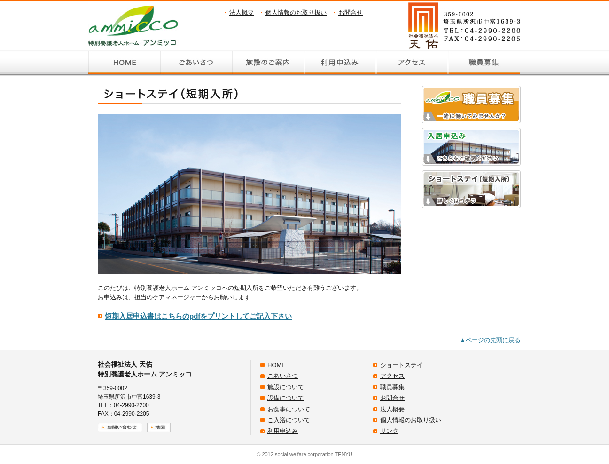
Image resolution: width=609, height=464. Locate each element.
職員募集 (392, 387)
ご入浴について (288, 420)
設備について (285, 397)
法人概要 (241, 12)
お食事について (288, 409)
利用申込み (282, 430)
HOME (276, 364)
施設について (285, 387)
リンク (389, 430)
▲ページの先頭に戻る (490, 340)
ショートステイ (401, 364)
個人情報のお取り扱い (296, 12)
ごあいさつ (282, 375)
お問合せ (350, 12)
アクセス (392, 375)
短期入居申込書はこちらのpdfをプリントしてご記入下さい (198, 316)
